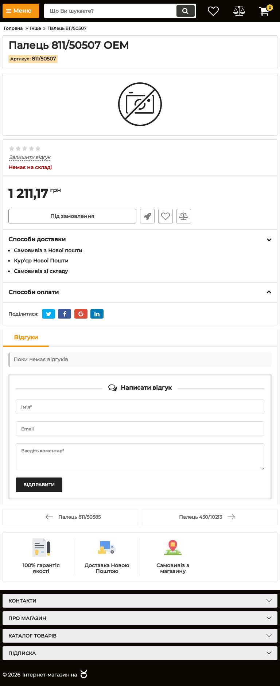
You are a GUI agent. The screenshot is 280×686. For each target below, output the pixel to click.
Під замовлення (72, 216)
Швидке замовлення (147, 216)
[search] (120, 11)
